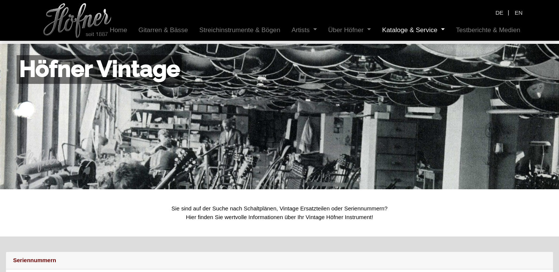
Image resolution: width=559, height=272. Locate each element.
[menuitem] (118, 30)
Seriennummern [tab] (34, 260)
